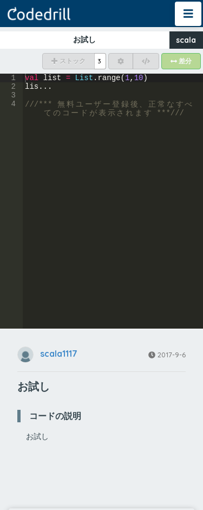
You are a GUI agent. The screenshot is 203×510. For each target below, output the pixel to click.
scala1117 (58, 354)
